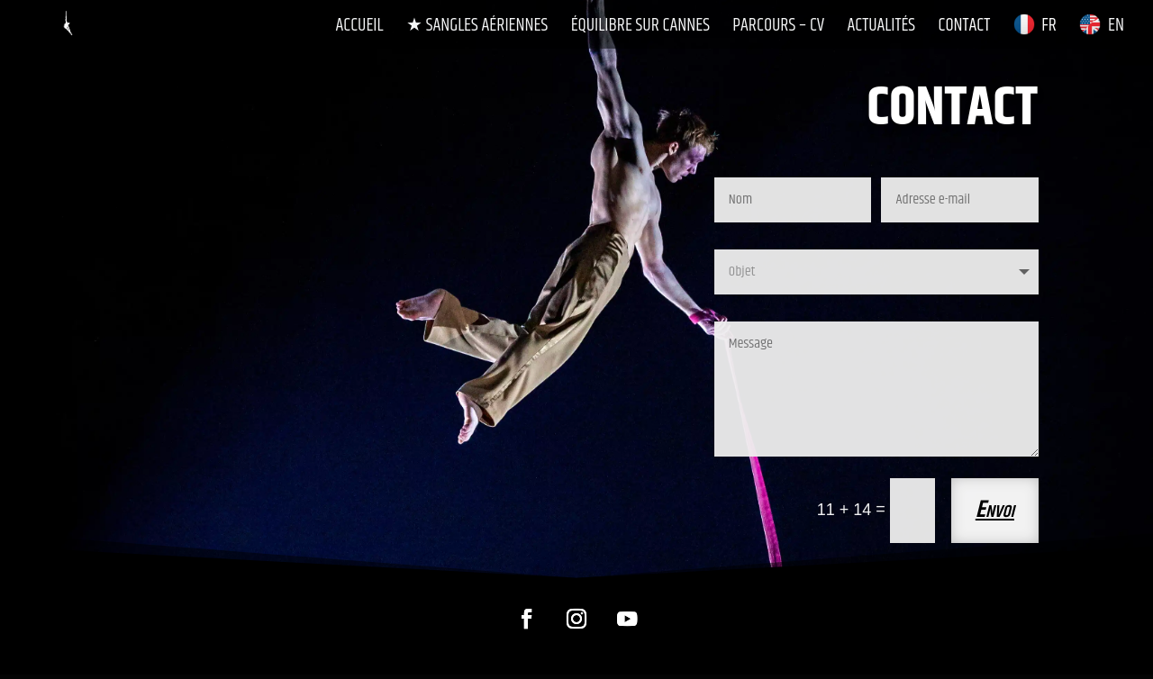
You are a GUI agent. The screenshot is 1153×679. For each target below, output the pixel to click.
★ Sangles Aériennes (477, 28)
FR (1035, 27)
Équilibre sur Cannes (640, 28)
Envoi (995, 510)
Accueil (360, 28)
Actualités (882, 28)
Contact (965, 28)
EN (1101, 27)
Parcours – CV (778, 28)
